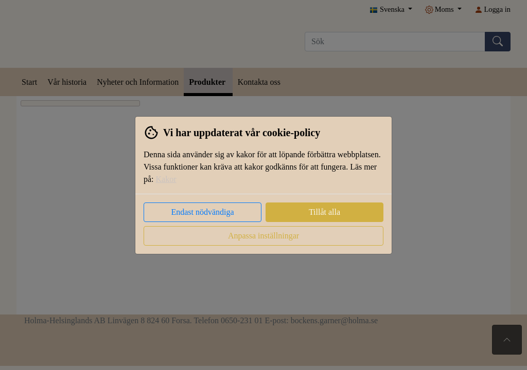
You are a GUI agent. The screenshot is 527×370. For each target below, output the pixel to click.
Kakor (166, 179)
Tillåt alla (324, 212)
